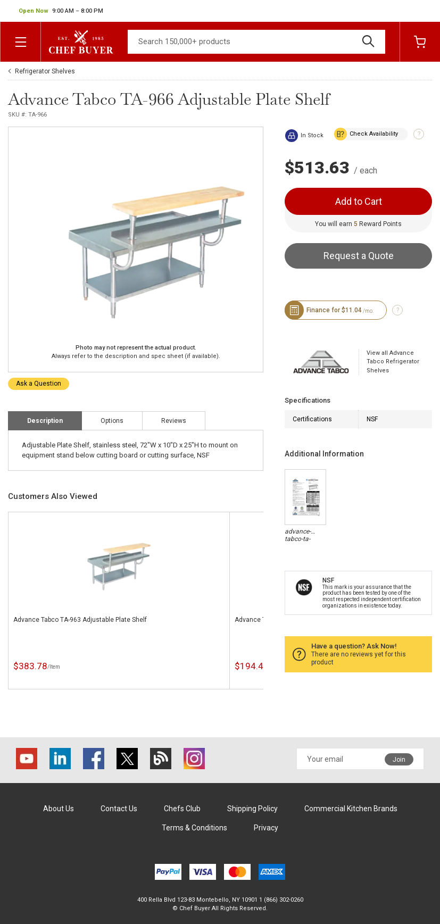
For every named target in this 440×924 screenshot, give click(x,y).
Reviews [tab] (173, 420)
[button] (61, 11)
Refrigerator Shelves (45, 71)
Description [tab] (45, 420)
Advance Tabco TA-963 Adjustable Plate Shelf (80, 619)
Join (399, 759)
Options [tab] (112, 420)
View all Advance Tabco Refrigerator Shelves (393, 361)
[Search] (256, 42)
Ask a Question (38, 383)
